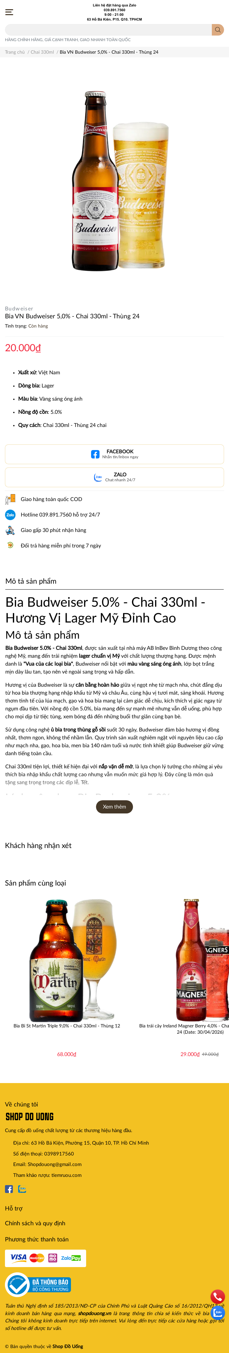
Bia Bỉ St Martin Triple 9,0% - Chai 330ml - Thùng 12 (67, 1026)
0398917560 (59, 1154)
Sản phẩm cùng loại (35, 883)
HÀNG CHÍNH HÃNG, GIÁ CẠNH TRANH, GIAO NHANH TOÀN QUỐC (68, 40)
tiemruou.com (66, 1175)
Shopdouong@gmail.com (55, 1164)
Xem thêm (114, 806)
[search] (218, 30)
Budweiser (19, 308)
